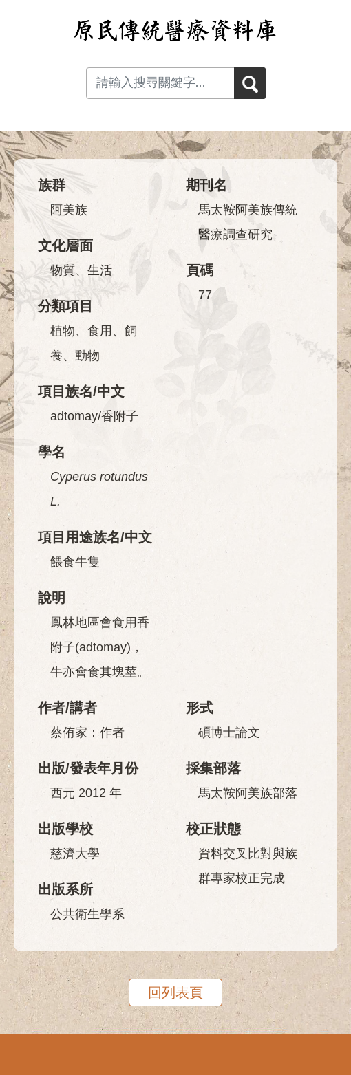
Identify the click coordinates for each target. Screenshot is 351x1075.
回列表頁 (175, 992)
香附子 (119, 416)
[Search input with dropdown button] (160, 83)
